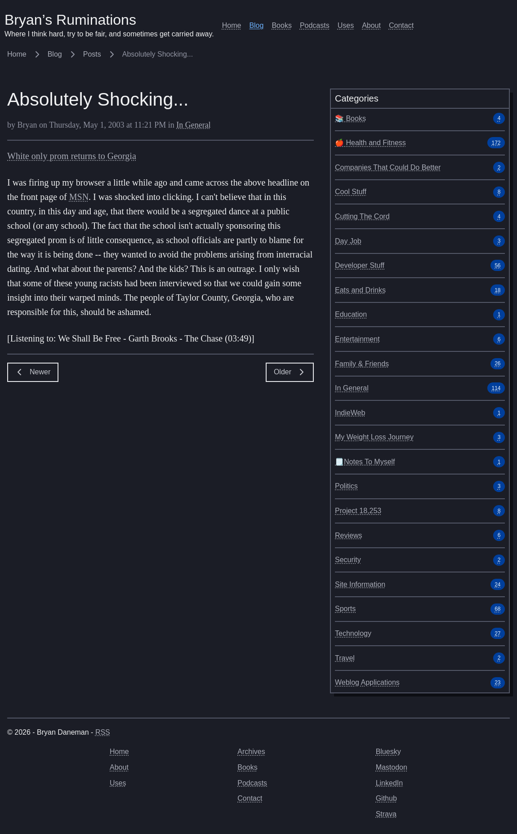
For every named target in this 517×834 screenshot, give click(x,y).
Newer (32, 372)
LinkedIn (389, 783)
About (371, 25)
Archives (251, 751)
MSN (79, 197)
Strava (386, 814)
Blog (256, 25)
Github (386, 798)
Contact (401, 25)
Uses (346, 25)
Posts (99, 54)
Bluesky (388, 751)
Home (231, 25)
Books (281, 25)
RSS (102, 732)
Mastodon (391, 767)
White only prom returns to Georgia (71, 156)
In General (193, 124)
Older (290, 372)
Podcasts (315, 25)
